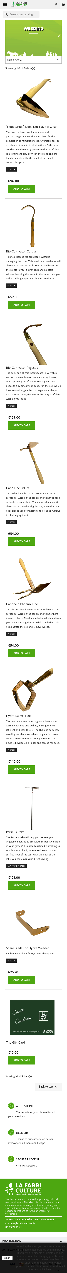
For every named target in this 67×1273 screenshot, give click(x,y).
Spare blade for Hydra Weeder (27, 948)
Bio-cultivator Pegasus (22, 368)
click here (45, 1269)
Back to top (48, 1087)
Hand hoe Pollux (17, 488)
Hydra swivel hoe (18, 716)
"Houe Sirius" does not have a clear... (32, 127)
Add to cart (21, 188)
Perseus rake (15, 832)
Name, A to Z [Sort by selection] (33, 60)
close (7, 1257)
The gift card (15, 1042)
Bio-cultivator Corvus (21, 251)
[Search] (21, 14)
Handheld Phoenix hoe (22, 604)
